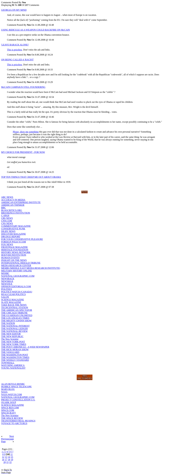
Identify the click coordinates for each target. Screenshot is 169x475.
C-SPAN (5, 215)
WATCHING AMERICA (12, 365)
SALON (5, 297)
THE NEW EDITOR (11, 334)
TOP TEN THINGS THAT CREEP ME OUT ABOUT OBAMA (31, 177)
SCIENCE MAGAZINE (12, 299)
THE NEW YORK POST (13, 341)
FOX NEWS (7, 244)
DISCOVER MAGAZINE (13, 234)
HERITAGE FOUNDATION (14, 249)
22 (10, 462)
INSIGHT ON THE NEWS (14, 260)
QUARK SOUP (8, 402)
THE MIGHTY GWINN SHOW (16, 320)
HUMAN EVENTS (10, 257)
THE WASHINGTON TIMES (15, 357)
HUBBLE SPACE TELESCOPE (16, 386)
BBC (3, 207)
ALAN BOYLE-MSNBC (13, 384)
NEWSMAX (7, 281)
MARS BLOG (8, 389)
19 (12, 459)
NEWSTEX (6, 284)
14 (9, 457)
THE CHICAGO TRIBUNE (14, 313)
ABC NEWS (7, 197)
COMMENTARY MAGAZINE (16, 226)
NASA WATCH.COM (11, 394)
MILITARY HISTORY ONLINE (16, 270)
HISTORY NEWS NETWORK (15, 252)
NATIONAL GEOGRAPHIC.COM (17, 276)
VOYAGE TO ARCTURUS (14, 423)
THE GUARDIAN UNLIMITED (16, 315)
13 (6, 457)
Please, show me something (26, 132)
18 (9, 459)
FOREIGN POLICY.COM (13, 242)
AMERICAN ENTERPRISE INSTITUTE (21, 202)
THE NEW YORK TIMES (13, 344)
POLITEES (6, 289)
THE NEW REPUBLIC (12, 336)
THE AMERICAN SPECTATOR (16, 310)
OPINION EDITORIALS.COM (16, 286)
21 (7, 462)
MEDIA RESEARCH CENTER (16, 265)
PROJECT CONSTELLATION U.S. (18, 400)
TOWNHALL (7, 362)
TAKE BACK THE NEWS (14, 305)
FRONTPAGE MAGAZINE (14, 247)
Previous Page (5, 440)
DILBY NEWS (8, 231)
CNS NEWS (7, 223)
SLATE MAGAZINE (11, 302)
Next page (11, 437)
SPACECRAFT (8, 413)
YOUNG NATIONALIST (13, 368)
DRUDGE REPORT (10, 236)
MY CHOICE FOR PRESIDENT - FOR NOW (23, 152)
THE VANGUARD (10, 352)
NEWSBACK (7, 278)
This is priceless (14, 49)
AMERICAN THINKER (12, 205)
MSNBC (5, 273)
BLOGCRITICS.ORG (11, 210)
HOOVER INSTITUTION (13, 255)
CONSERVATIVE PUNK (13, 228)
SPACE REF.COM (10, 407)
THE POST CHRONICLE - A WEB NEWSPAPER (25, 347)
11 (11, 454)
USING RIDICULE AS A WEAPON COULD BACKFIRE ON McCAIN (35, 30)
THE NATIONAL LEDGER (14, 328)
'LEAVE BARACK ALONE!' (15, 45)
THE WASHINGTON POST (14, 355)
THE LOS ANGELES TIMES (15, 318)
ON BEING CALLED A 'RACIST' (17, 59)
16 (3, 459)
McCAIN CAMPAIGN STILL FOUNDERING (23, 87)
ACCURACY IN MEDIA (13, 200)
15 (12, 457)
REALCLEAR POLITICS (13, 294)
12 (3, 457)
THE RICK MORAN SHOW (15, 349)
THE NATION (8, 323)
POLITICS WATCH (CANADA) (16, 291)
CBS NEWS (7, 218)
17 (6, 459)
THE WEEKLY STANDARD (15, 360)
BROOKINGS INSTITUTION (15, 213)
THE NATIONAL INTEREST (15, 326)
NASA (4, 392)
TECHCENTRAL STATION (14, 307)
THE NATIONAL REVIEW (14, 331)
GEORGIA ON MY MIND (14, 10)
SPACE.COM (7, 410)
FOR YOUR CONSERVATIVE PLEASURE (22, 239)
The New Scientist (9, 339)
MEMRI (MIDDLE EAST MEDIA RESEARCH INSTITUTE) (30, 268)
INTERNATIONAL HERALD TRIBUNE (20, 263)
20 (4, 462)
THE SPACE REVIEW (12, 418)
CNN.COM (6, 221)
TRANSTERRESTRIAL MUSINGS (18, 421)
